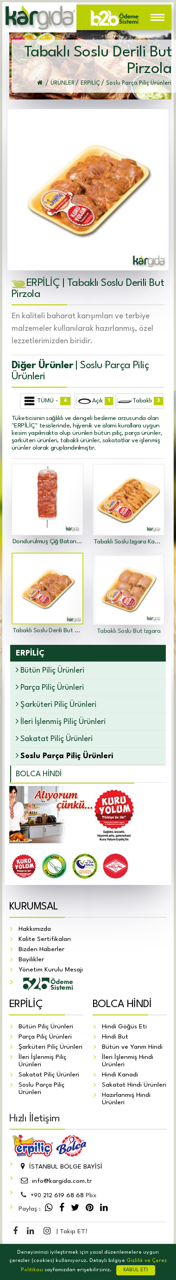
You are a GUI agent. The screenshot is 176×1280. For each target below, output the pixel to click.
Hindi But (115, 1037)
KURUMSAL (33, 907)
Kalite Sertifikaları (45, 939)
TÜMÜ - (45, 401)
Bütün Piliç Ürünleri (50, 670)
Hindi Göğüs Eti (124, 1027)
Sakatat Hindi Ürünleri (134, 1085)
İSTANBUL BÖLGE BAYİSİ (60, 1167)
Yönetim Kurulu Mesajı (51, 970)
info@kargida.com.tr (55, 1181)
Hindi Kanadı (120, 1075)
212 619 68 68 (57, 1196)
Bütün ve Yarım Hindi (132, 1047)
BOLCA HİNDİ (39, 774)
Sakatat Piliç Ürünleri (54, 738)
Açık (94, 401)
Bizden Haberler (41, 949)
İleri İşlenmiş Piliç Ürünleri (61, 721)
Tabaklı (140, 401)
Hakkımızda (35, 929)
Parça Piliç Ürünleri (50, 687)
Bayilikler (31, 960)
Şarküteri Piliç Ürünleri (56, 704)
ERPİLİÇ (26, 1005)
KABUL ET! (135, 1270)
